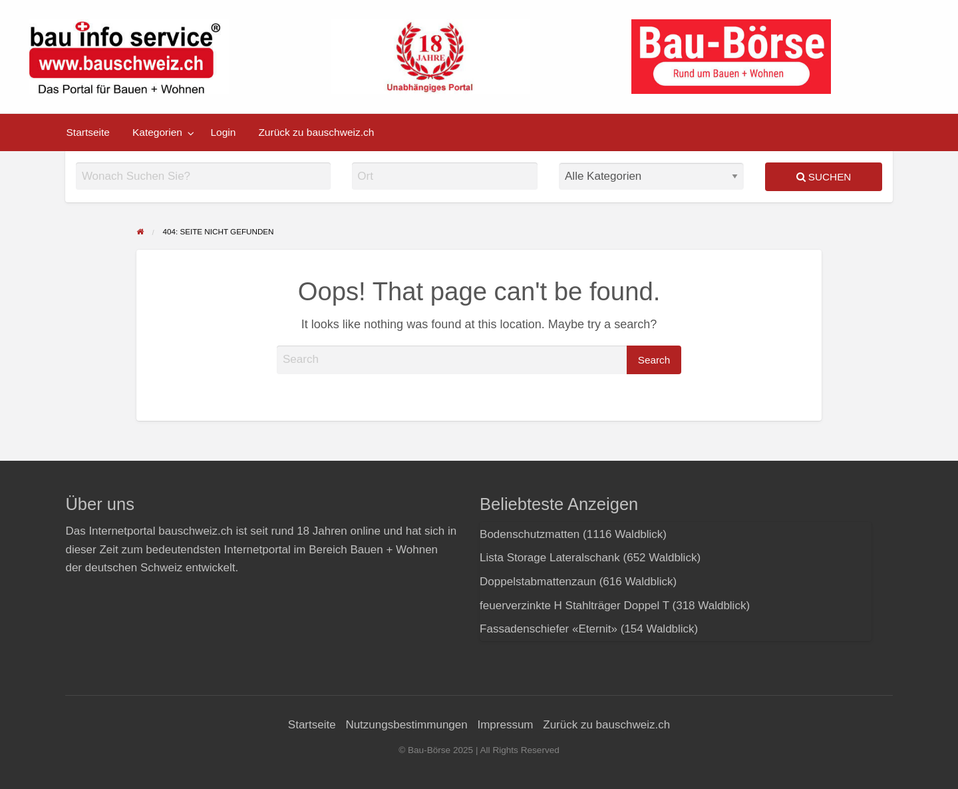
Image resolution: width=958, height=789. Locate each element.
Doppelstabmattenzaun (538, 581)
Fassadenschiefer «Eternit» (548, 629)
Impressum (505, 724)
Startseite (88, 132)
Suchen (824, 176)
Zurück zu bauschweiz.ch (316, 132)
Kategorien (157, 132)
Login (223, 132)
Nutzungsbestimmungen (406, 724)
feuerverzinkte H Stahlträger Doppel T (574, 605)
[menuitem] (88, 132)
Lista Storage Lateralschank (550, 557)
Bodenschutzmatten (529, 534)
